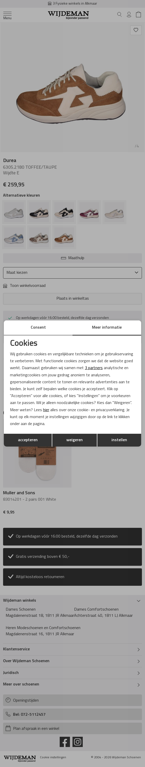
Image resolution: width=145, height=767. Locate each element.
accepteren (28, 440)
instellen (119, 440)
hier (46, 410)
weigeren (74, 440)
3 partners (94, 368)
